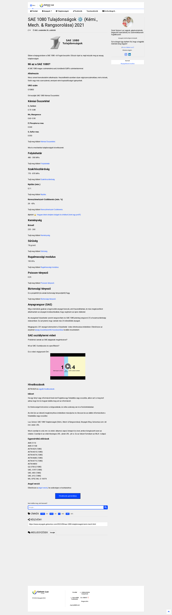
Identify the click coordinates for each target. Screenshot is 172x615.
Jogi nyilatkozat (75, 605)
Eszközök (77, 11)
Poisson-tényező (47, 283)
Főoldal (34, 11)
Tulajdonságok (62, 11)
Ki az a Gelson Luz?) (128, 47)
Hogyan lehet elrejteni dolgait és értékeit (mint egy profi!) (59, 215)
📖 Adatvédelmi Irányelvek (85, 593)
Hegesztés (84, 601)
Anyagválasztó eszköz (128, 63)
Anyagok (47, 11)
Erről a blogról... (109, 11)
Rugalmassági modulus (50, 267)
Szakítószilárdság (48, 179)
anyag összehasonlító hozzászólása (49, 330)
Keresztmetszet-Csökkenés (52, 209)
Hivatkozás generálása (68, 496)
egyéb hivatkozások (47, 389)
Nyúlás (43, 194)
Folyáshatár (45, 164)
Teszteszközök (92, 11)
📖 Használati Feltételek (74, 598)
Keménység (45, 235)
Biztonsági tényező (48, 299)
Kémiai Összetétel (48, 142)
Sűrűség (44, 251)
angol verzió (43, 488)
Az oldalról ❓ (84, 597)
